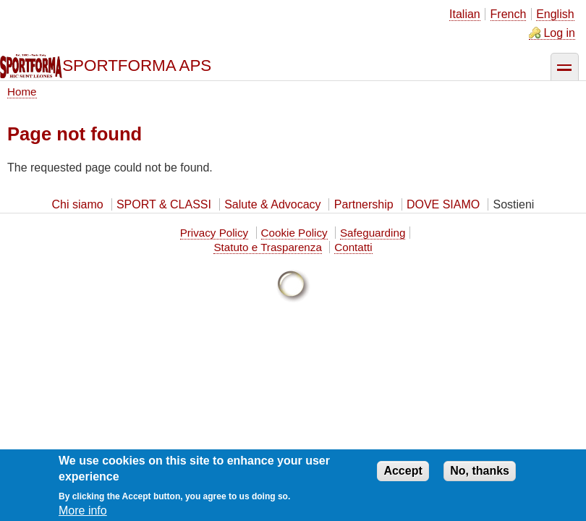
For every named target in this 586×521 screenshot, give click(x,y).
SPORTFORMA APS (136, 65)
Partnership (364, 204)
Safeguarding (372, 232)
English (555, 14)
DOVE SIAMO (443, 204)
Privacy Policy (214, 232)
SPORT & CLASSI (163, 204)
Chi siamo (77, 204)
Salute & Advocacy (272, 204)
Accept (402, 476)
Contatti (353, 247)
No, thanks (479, 476)
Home (22, 91)
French (509, 14)
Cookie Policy (294, 232)
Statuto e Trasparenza (267, 247)
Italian (464, 14)
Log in (559, 33)
